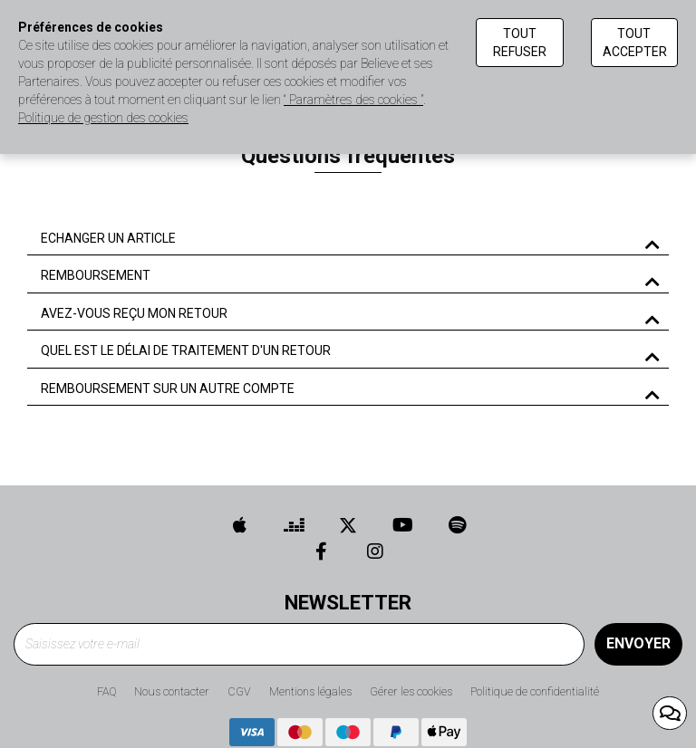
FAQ (106, 691)
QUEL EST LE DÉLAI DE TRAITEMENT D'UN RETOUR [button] (186, 351)
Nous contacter (171, 691)
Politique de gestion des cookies (103, 117)
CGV (239, 691)
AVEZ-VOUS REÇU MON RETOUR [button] (134, 314)
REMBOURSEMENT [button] (95, 276)
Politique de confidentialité (534, 691)
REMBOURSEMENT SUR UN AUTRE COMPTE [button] (168, 389)
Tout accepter (635, 42)
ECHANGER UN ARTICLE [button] (108, 238)
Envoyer (638, 643)
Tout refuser (519, 42)
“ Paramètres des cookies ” (353, 99)
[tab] (348, 239)
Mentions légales (310, 691)
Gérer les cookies (411, 691)
